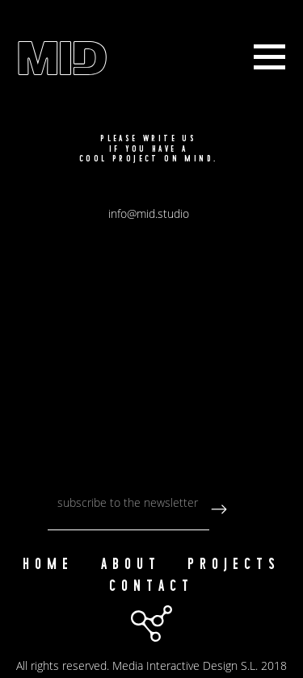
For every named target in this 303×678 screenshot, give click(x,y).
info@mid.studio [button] (148, 213)
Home (48, 564)
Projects (233, 564)
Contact (151, 586)
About (131, 564)
